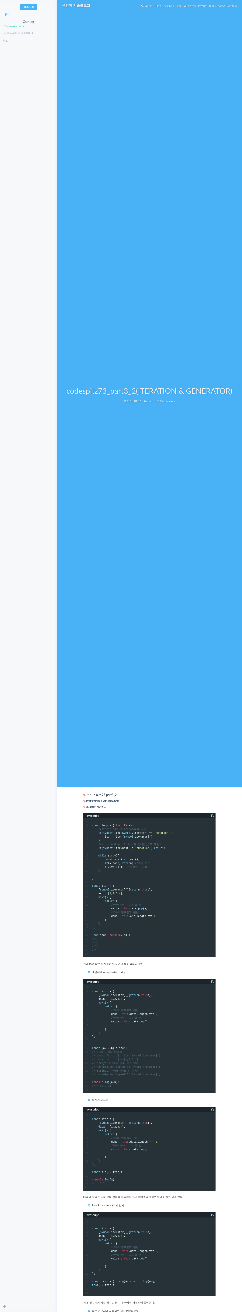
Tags (177, 5)
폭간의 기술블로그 (78, 5)
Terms (210, 5)
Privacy (201, 5)
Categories (188, 5)
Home (156, 5)
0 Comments (167, 401)
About (220, 5)
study (150, 401)
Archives (167, 5)
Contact (230, 5)
